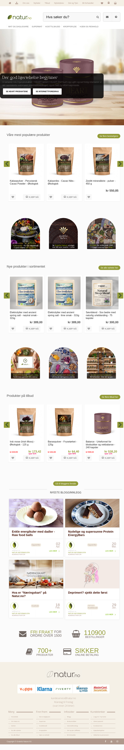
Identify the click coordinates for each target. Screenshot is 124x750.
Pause (119, 75)
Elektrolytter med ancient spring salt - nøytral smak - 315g (24, 321)
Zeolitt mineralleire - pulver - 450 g (101, 187)
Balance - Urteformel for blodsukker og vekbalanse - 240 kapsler (100, 450)
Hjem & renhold (44, 740)
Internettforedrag (72, 731)
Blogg (69, 722)
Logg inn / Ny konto (99, 722)
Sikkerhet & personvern (101, 740)
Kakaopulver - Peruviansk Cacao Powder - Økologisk (24, 187)
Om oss (26, 3)
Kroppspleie (43, 736)
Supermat (42, 727)
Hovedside (14, 722)
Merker (13, 731)
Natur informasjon (21, 558)
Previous (113, 92)
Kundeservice (97, 731)
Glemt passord (98, 727)
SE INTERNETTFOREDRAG (47, 97)
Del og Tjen (73, 3)
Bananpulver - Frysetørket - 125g (62, 448)
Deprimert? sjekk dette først (87, 598)
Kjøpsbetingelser (98, 736)
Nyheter (37, 3)
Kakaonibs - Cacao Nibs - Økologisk (61, 187)
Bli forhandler (88, 3)
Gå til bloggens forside (65, 489)
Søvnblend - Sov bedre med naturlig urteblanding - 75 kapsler (101, 321)
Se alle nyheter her (109, 273)
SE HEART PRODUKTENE (17, 97)
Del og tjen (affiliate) (73, 736)
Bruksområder (71, 727)
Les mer (53, 557)
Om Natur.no (15, 727)
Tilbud (47, 3)
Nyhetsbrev (59, 3)
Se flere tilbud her (110, 402)
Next (119, 92)
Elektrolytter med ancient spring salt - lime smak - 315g (63, 319)
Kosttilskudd (43, 731)
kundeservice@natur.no (63, 703)
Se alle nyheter (16, 736)
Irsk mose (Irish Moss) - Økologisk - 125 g (22, 448)
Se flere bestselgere (109, 141)
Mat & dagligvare (44, 722)
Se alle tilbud (15, 740)
